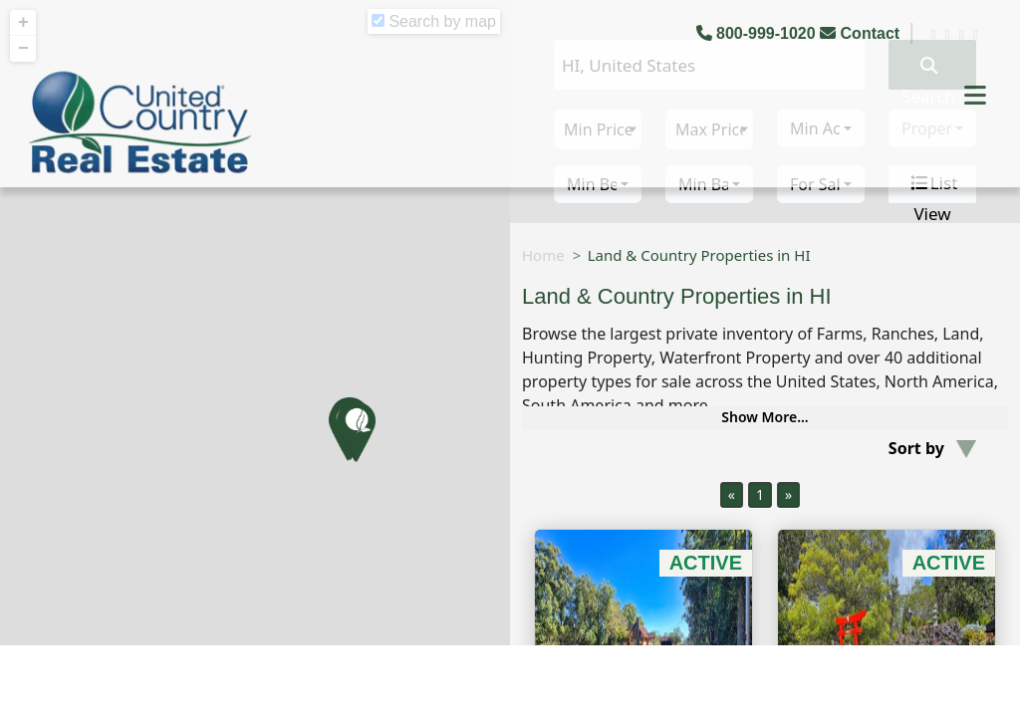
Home (543, 255)
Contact (861, 33)
